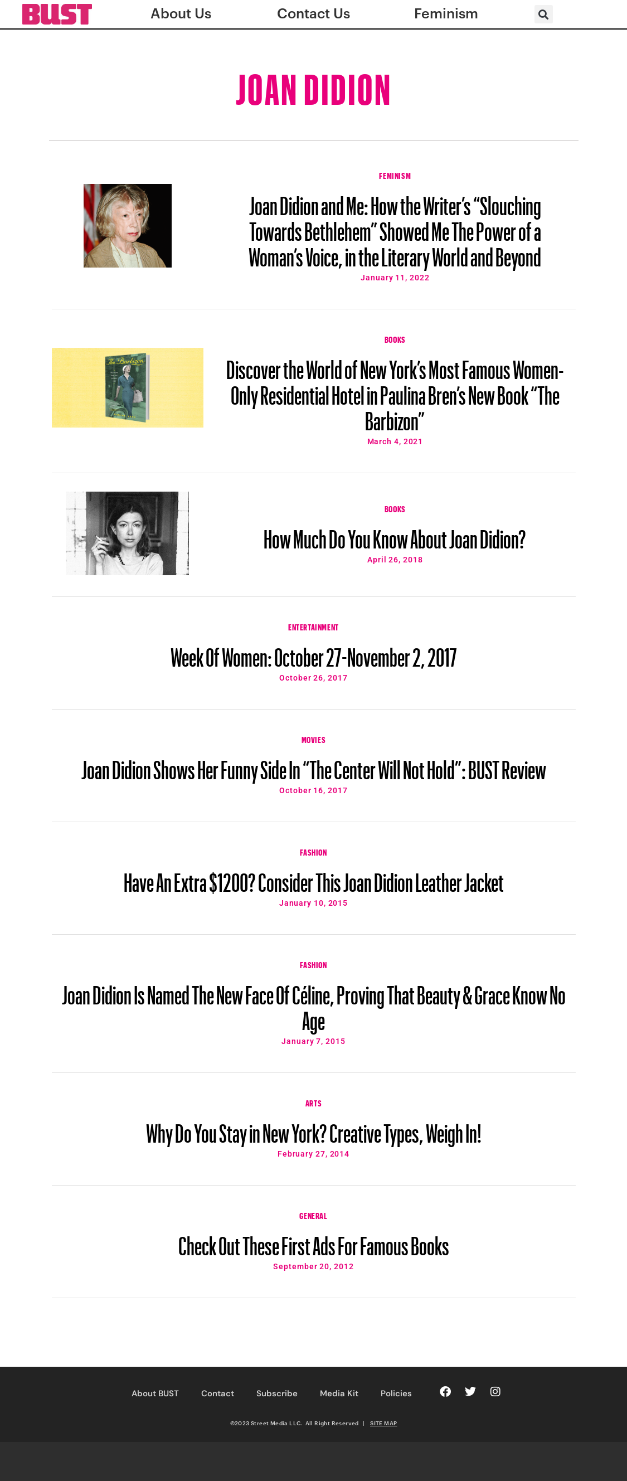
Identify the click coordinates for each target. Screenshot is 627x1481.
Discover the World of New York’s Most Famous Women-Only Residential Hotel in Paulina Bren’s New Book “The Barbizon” (395, 390)
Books (395, 338)
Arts (313, 1102)
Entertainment (313, 626)
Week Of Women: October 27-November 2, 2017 (314, 652)
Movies (314, 738)
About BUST (155, 1393)
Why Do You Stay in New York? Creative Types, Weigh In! (314, 1128)
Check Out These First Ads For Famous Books (313, 1240)
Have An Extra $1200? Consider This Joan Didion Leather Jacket (314, 877)
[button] (543, 14)
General (313, 1214)
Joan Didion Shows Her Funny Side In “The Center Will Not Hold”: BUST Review (313, 764)
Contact (217, 1393)
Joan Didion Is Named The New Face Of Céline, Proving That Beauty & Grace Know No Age (314, 1002)
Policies (396, 1393)
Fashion (313, 851)
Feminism (395, 174)
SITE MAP (383, 1423)
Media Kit (339, 1393)
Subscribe (277, 1393)
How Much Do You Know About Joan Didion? (395, 533)
